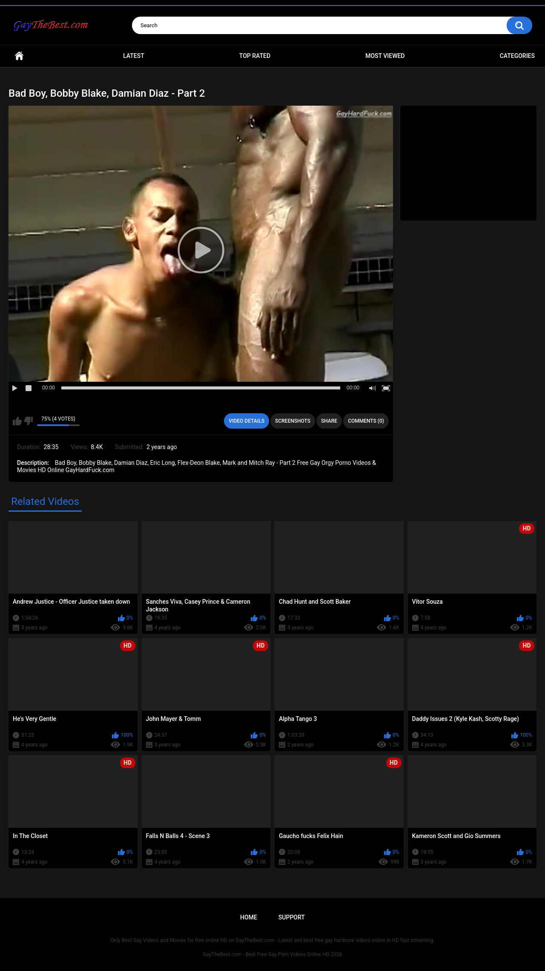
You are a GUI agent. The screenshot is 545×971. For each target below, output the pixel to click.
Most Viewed (384, 55)
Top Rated (254, 55)
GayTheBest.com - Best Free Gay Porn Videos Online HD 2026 (272, 954)
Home (19, 56)
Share (329, 421)
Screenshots (292, 421)
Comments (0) (366, 421)
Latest (133, 55)
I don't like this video (28, 421)
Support (291, 917)
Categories (517, 55)
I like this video (17, 421)
